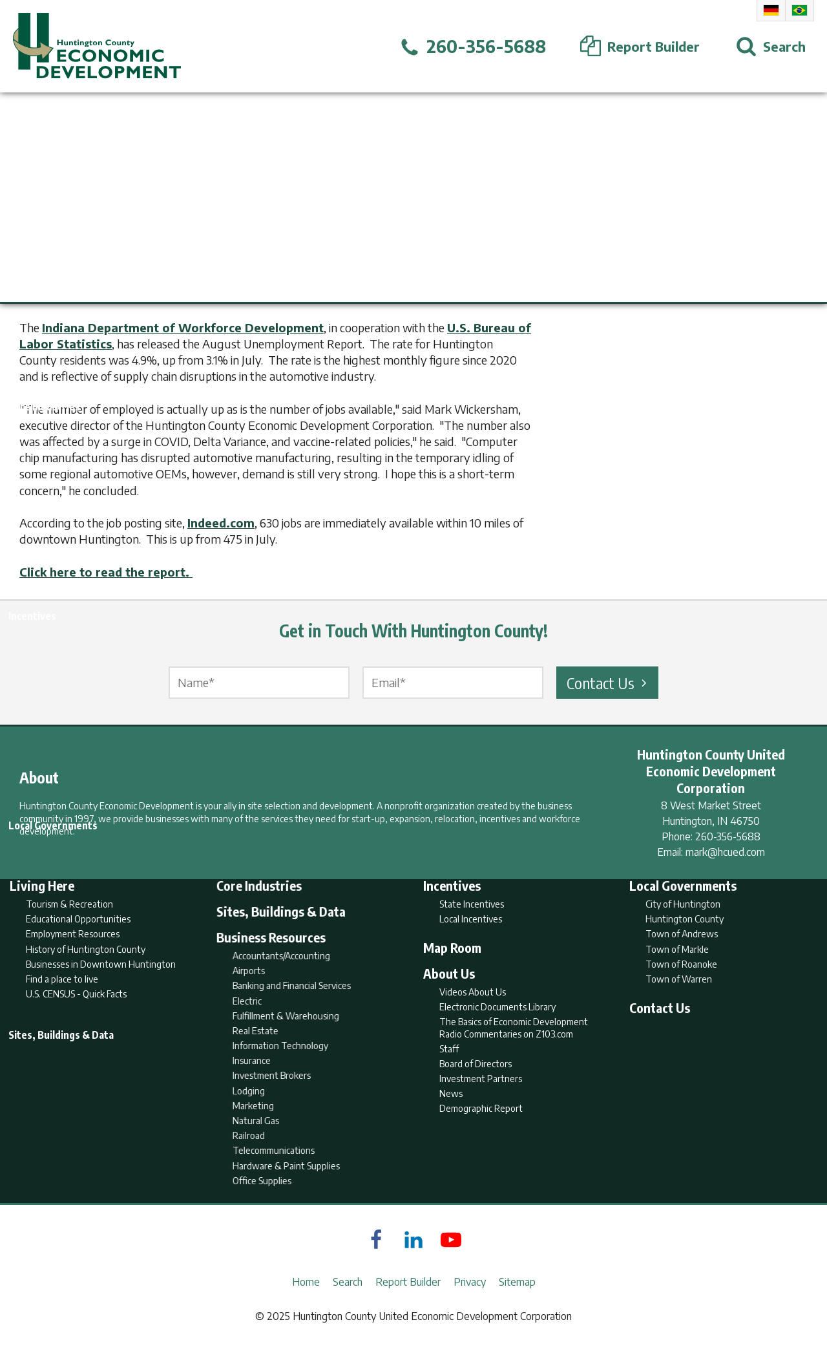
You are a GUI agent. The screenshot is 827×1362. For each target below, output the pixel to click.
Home (306, 1301)
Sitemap (517, 1301)
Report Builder (408, 1301)
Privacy (470, 1301)
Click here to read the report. (106, 571)
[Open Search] (771, 46)
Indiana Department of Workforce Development (183, 327)
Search (347, 1301)
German (771, 10)
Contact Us (609, 682)
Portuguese (799, 10)
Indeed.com (221, 522)
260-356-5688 (727, 836)
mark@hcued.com (725, 852)
